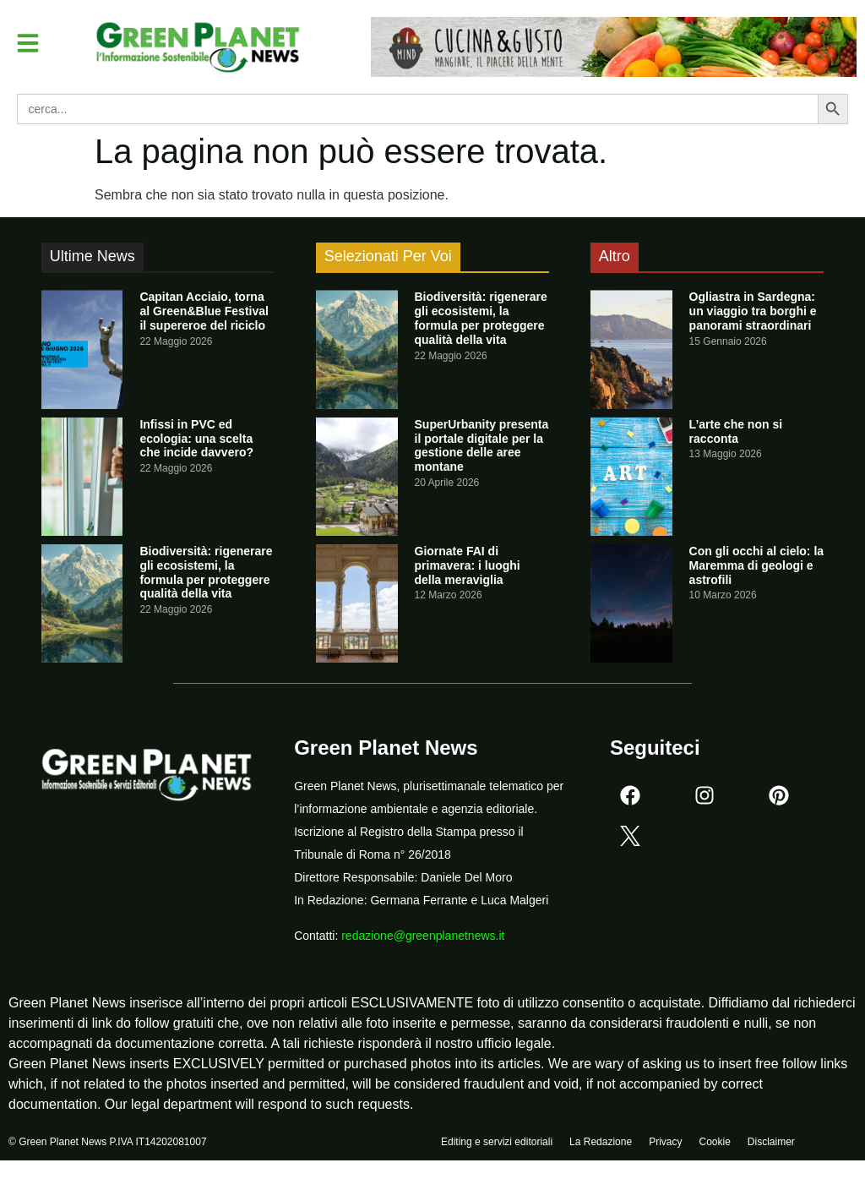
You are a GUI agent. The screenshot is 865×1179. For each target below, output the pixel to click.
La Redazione (600, 1143)
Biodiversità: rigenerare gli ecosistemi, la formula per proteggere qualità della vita (205, 572)
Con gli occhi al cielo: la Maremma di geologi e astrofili (756, 565)
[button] (28, 43)
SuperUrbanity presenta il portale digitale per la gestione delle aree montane (482, 445)
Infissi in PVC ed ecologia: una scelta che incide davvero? (196, 439)
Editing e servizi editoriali (496, 1143)
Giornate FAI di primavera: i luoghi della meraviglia (467, 565)
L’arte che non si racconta (735, 431)
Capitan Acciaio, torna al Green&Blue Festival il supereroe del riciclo (204, 311)
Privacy (665, 1143)
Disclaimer (771, 1143)
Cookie (714, 1143)
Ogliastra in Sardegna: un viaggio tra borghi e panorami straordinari (753, 311)
